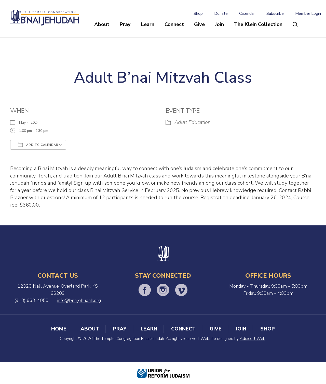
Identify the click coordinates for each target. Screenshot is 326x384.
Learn (147, 24)
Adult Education (192, 122)
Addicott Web (252, 338)
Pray (125, 24)
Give (199, 24)
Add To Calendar (38, 144)
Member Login (308, 13)
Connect (174, 24)
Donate (221, 13)
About (101, 24)
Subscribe (275, 13)
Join (219, 24)
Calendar (247, 13)
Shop (198, 13)
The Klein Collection (258, 24)
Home (58, 328)
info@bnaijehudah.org (79, 300)
